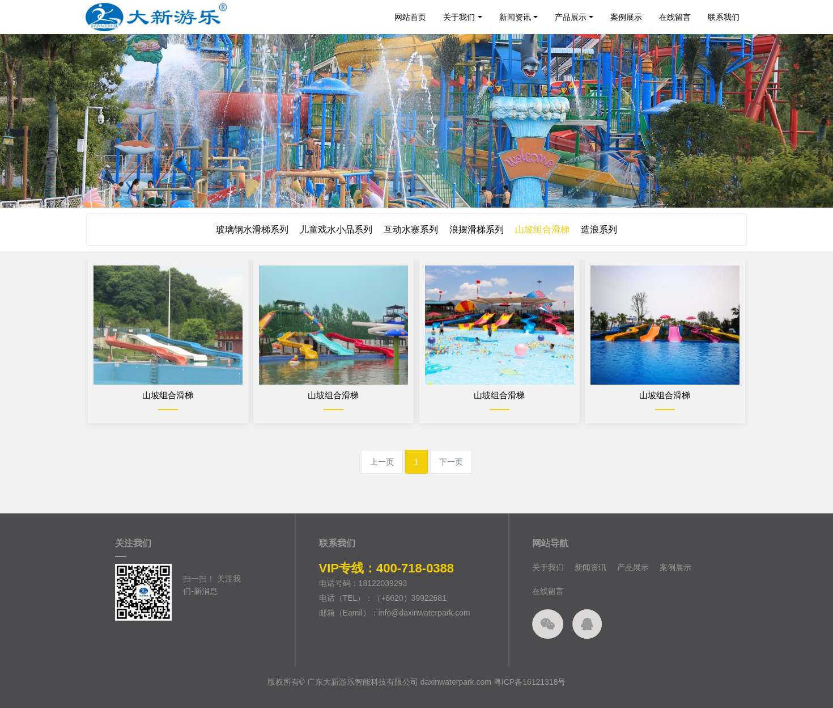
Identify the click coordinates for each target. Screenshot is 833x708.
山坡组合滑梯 (545, 229)
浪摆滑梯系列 (477, 229)
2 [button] (409, 190)
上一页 (382, 461)
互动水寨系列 (409, 229)
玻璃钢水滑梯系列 (246, 229)
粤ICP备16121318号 (530, 693)
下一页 (451, 461)
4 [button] (437, 190)
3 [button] (423, 190)
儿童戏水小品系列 (332, 229)
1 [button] (396, 190)
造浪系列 (604, 229)
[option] (416, 121)
